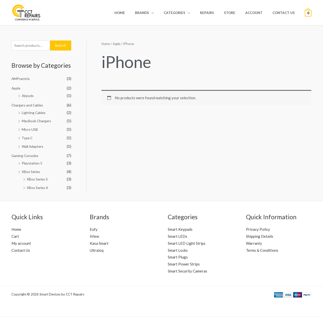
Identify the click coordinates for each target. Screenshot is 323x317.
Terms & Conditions (262, 251)
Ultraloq (97, 251)
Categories (189, 13)
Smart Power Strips (184, 264)
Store (237, 13)
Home (141, 13)
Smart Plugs (178, 258)
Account (258, 13)
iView (94, 237)
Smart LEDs (177, 237)
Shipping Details (259, 237)
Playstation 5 (33, 164)
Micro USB (31, 130)
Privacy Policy (258, 230)
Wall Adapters (33, 147)
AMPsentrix (22, 79)
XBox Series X (38, 188)
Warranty (254, 244)
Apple (16, 88)
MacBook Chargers (38, 121)
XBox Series (32, 172)
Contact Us (285, 13)
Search (60, 46)
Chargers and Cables (29, 106)
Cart (15, 237)
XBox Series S (38, 180)
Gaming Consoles (26, 156)
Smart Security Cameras (187, 272)
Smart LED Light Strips (187, 244)
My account (21, 244)
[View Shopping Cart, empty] (308, 12)
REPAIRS (218, 13)
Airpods (28, 96)
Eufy (94, 230)
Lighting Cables (35, 113)
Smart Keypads (180, 230)
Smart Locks (178, 251)
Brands (160, 13)
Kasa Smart (99, 244)
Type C (27, 138)
